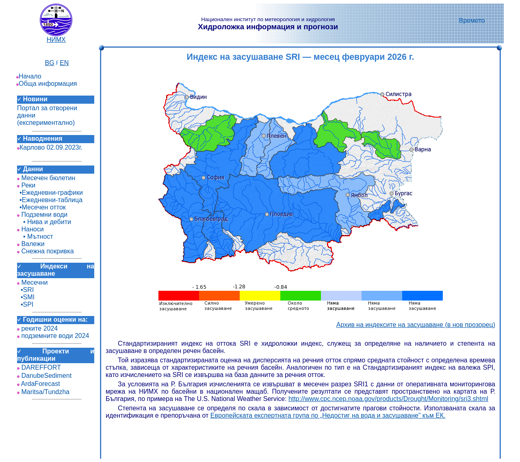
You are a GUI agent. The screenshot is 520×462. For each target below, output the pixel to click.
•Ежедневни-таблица (49, 199)
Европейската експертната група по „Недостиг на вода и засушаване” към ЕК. (328, 415)
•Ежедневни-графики (50, 192)
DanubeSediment (44, 375)
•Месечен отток (41, 207)
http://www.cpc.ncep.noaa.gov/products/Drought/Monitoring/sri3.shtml (388, 398)
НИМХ (56, 37)
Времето (472, 20)
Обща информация (46, 83)
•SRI (25, 289)
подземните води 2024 (53, 335)
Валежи (31, 243)
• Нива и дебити (44, 221)
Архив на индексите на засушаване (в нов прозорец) (415, 324)
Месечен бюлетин (46, 177)
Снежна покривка (45, 251)
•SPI (25, 304)
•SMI (26, 297)
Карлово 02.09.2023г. (49, 147)
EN (64, 62)
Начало (28, 76)
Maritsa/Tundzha (43, 391)
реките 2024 (37, 328)
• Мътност (35, 236)
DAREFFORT (39, 367)
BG (49, 62)
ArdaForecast (38, 383)
